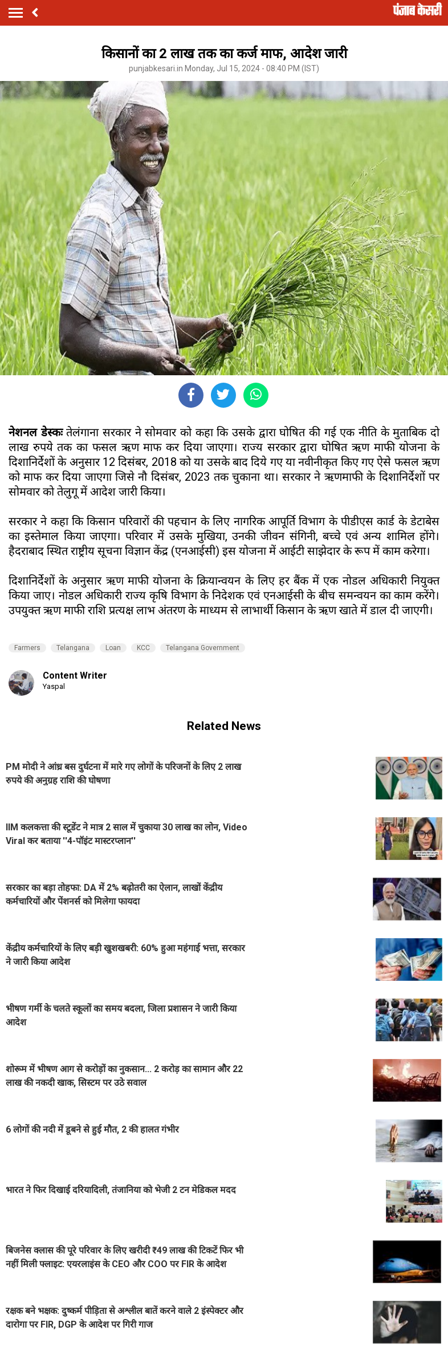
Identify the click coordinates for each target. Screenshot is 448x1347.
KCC (143, 648)
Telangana (72, 648)
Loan (113, 648)
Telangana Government (202, 648)
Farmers (27, 648)
